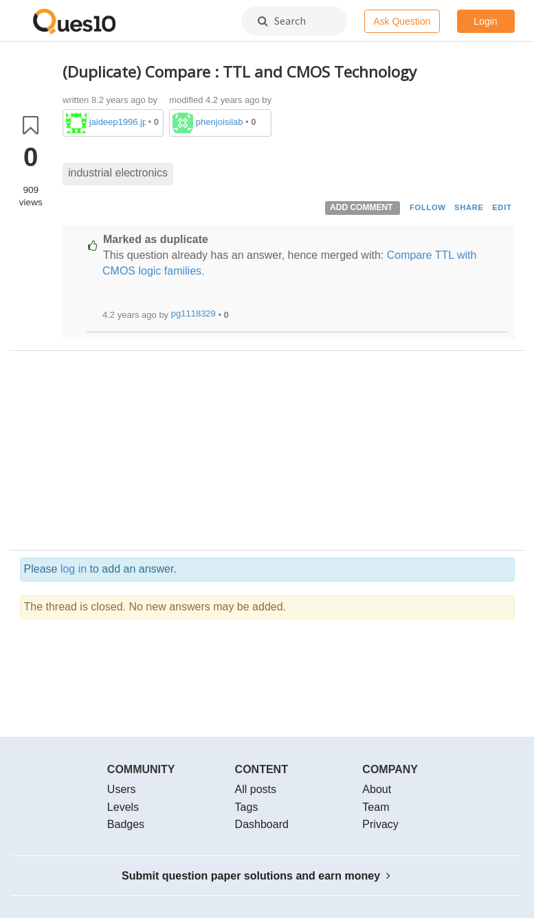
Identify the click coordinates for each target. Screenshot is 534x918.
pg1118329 (193, 313)
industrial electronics (118, 173)
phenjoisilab (219, 122)
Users (121, 789)
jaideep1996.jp (117, 122)
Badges (125, 824)
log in (73, 569)
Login (485, 21)
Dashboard (262, 824)
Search (282, 20)
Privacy (380, 824)
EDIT (501, 207)
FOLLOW (428, 207)
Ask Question (401, 21)
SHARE (469, 207)
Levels (123, 807)
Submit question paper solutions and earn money (256, 876)
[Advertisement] (289, 454)
